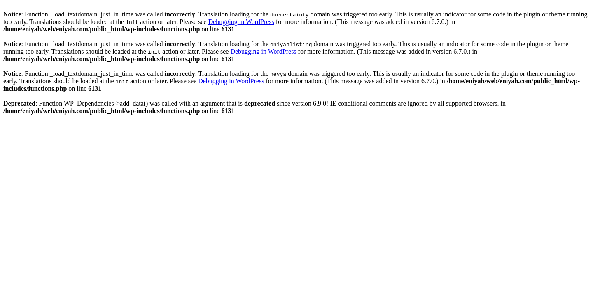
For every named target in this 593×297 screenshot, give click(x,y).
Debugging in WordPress (241, 21)
